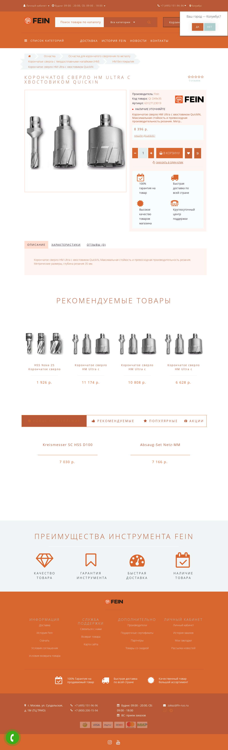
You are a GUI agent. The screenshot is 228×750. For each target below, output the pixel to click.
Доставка (89, 41)
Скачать (44, 640)
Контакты (161, 41)
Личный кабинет (183, 625)
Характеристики (66, 244)
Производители (137, 625)
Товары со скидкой (137, 648)
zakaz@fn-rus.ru (178, 705)
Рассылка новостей (183, 648)
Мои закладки (183, 640)
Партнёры (137, 640)
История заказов (183, 633)
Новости (139, 41)
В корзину (169, 153)
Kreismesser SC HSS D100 (68, 444)
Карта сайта (91, 644)
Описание (36, 244)
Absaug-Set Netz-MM (160, 444)
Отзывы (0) (96, 244)
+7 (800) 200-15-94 (86, 710)
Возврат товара (90, 636)
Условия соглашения (44, 648)
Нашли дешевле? (144, 135)
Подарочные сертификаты (137, 633)
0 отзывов (194, 80)
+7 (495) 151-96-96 (86, 705)
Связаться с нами (91, 629)
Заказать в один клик (169, 162)
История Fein (114, 41)
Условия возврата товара (44, 656)
